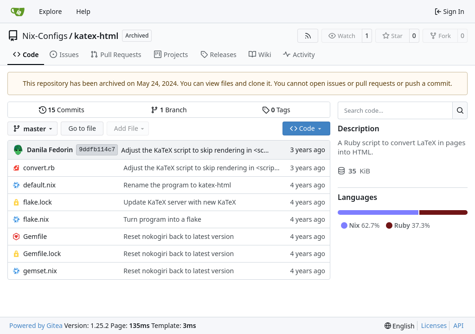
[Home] (18, 11)
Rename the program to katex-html (177, 184)
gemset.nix (40, 270)
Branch (169, 109)
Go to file (82, 128)
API (458, 325)
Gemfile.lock (42, 253)
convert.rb (39, 167)
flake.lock (37, 202)
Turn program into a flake (162, 219)
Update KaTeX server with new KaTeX (179, 202)
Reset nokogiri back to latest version (178, 236)
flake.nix (36, 219)
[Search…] (460, 110)
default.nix (39, 184)
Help (83, 11)
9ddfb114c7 (97, 149)
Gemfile (35, 236)
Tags (276, 109)
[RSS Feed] (308, 36)
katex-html (96, 35)
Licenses (434, 325)
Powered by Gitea (36, 325)
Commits (61, 109)
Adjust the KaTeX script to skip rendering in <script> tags (207, 150)
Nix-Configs (45, 35)
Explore (50, 11)
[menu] (400, 325)
